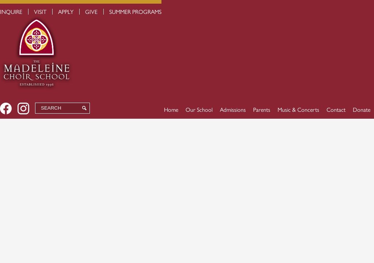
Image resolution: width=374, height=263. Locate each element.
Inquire (11, 11)
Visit (40, 11)
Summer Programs (135, 11)
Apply (65, 11)
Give (91, 11)
